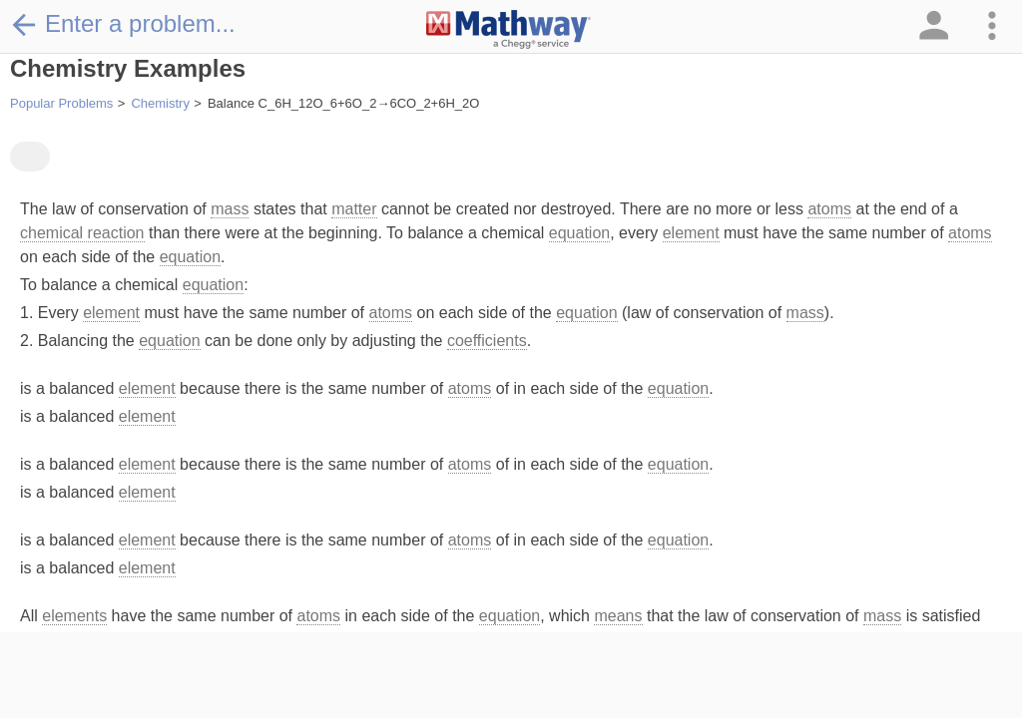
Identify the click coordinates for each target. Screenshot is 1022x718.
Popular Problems (61, 103)
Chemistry (160, 103)
